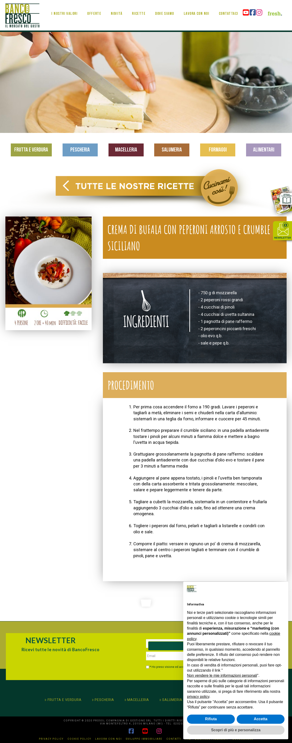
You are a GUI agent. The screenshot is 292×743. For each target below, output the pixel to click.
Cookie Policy (79, 739)
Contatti (173, 739)
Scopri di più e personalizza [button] (236, 730)
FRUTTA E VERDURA (63, 700)
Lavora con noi (108, 739)
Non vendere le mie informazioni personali (222, 675)
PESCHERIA (103, 700)
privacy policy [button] (198, 697)
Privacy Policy (51, 739)
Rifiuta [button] (211, 719)
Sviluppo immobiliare (144, 739)
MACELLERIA (136, 700)
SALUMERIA (170, 700)
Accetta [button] (260, 719)
